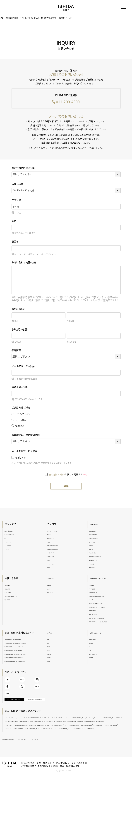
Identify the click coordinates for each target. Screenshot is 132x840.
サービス (92, 647)
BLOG (26, 690)
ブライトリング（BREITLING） (18, 752)
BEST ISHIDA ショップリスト (103, 579)
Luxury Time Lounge (97, 600)
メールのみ (20, 420)
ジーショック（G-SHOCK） (91, 767)
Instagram (40, 690)
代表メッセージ (95, 640)
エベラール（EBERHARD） (95, 763)
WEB (49, 640)
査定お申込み (12, 600)
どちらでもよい (23, 414)
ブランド (16, 201)
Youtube (12, 690)
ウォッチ (51, 535)
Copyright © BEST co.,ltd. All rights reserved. (66, 809)
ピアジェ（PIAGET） (71, 756)
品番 (14, 221)
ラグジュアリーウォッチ (57, 531)
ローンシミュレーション (98, 542)
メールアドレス (23, 367)
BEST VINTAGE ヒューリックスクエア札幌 (105, 622)
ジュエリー (52, 542)
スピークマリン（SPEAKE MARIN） (80, 760)
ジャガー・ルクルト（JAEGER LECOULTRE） (23, 749)
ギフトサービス (95, 553)
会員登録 (51, 585)
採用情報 (92, 658)
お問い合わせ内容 (24, 263)
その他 (50, 568)
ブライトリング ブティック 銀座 (101, 604)
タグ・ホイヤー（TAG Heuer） (17, 756)
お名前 (18, 309)
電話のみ (19, 426)
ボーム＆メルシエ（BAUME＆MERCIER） (43, 767)
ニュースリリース (95, 654)
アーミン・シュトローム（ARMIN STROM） (49, 760)
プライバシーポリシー (38, 778)
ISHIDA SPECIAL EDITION (57, 546)
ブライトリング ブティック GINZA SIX (103, 607)
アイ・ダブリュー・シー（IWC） (60, 752)
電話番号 (20, 387)
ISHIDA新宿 (93, 585)
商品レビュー (53, 593)
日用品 (50, 560)
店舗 (17, 185)
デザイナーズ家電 (54, 557)
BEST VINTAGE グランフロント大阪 (102, 618)
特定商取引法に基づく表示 (15, 778)
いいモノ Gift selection (56, 553)
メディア (52, 633)
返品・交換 (92, 549)
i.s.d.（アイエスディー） (56, 564)
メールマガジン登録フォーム (16, 725)
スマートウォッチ (54, 538)
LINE (12, 714)
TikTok (40, 702)
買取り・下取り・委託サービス (18, 596)
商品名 (15, 242)
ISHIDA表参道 (94, 589)
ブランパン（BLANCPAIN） (96, 745)
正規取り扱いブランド (15, 531)
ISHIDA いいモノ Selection (58, 549)
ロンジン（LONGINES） (15, 763)
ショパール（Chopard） (50, 749)
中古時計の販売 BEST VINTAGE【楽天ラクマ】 (24, 665)
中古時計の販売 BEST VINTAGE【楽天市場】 (23, 655)
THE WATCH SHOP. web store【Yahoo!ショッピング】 (26, 644)
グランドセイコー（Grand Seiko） (19, 760)
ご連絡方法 (21, 408)
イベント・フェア (13, 542)
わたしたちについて (99, 633)
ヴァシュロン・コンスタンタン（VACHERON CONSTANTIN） (46, 745)
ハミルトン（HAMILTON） (70, 767)
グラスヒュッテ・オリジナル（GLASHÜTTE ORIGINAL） (101, 756)
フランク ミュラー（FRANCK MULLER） (75, 749)
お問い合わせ (12, 585)
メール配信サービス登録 (24, 452)
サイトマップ (57, 778)
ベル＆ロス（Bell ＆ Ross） (16, 767)
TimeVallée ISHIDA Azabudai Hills (102, 596)
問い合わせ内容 (23, 168)
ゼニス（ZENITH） (95, 752)
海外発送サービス (95, 560)
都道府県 (16, 351)
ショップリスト (13, 546)
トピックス (11, 549)
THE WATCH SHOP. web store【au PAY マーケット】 (25, 650)
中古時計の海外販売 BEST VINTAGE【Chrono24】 (25, 669)
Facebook (12, 702)
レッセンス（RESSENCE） (105, 760)
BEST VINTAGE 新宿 (96, 615)
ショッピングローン (96, 538)
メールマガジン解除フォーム (36, 725)
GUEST (50, 662)
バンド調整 (93, 564)
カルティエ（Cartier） (14, 745)
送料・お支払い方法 (96, 535)
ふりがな (20, 330)
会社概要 (92, 643)
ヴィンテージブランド (15, 535)
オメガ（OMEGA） (99, 749)
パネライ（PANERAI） (39, 752)
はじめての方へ (95, 531)
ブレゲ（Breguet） (78, 745)
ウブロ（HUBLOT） (80, 752)
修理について (94, 568)
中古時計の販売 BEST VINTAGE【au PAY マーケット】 (25, 660)
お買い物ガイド (96, 524)
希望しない (20, 458)
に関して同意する (68, 474)
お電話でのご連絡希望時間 (26, 435)
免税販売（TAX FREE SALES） (99, 557)
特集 (8, 538)
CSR (90, 651)
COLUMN (51, 654)
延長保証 (92, 546)
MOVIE (50, 647)
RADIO (50, 651)
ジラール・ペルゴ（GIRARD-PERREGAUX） (46, 756)
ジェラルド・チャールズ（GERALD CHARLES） (66, 763)
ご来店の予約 (12, 589)
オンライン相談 (13, 593)
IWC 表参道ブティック (97, 611)
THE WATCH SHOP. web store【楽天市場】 (22, 640)
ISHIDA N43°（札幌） (96, 593)
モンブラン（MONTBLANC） (36, 763)
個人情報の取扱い (57, 474)
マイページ (53, 579)
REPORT (51, 658)
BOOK (50, 643)
